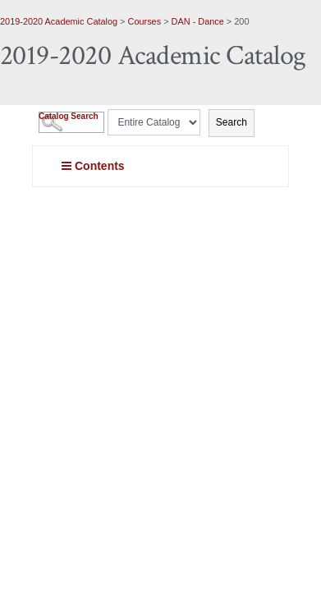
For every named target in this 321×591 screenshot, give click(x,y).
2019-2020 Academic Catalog (58, 21)
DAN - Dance (198, 21)
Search (231, 122)
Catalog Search (69, 116)
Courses (145, 21)
